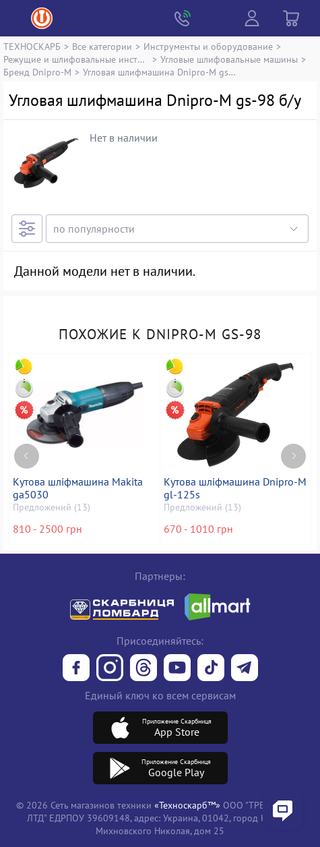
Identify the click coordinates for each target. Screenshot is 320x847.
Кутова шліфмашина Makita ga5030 (78, 488)
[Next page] (293, 456)
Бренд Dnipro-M (37, 71)
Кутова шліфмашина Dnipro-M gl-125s (235, 488)
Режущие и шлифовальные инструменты (76, 59)
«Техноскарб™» (187, 804)
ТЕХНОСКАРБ (32, 46)
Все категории (102, 46)
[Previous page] (26, 456)
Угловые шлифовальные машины (229, 59)
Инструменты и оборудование (208, 46)
